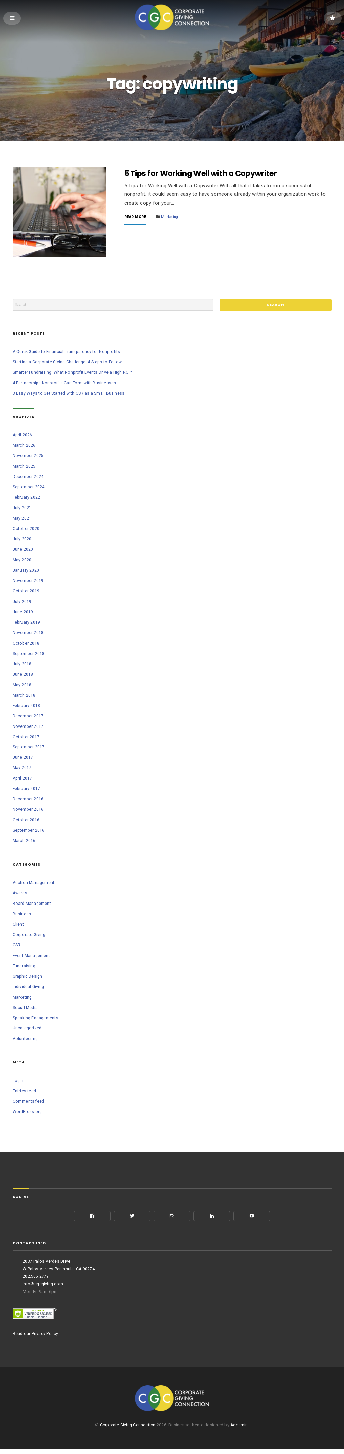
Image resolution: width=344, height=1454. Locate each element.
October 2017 (26, 738)
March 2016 (24, 842)
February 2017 (27, 790)
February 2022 (27, 498)
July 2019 (22, 603)
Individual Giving (29, 988)
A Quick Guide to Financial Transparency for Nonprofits (69, 353)
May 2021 (22, 519)
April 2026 (23, 436)
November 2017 (28, 728)
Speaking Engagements (37, 1019)
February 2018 (27, 707)
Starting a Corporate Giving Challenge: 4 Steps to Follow (70, 363)
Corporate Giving (30, 936)
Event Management (32, 957)
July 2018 (22, 665)
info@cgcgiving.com (44, 1286)
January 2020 (26, 571)
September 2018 (29, 655)
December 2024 (28, 478)
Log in (19, 1082)
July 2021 (22, 509)
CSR (17, 946)
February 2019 (27, 623)
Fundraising (24, 967)
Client (19, 925)
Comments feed (29, 1102)
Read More (136, 218)
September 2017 (29, 748)
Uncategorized (28, 1029)
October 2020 (26, 530)
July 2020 (22, 540)
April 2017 (23, 780)
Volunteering (26, 1040)
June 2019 (23, 613)
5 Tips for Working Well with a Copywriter (208, 174)
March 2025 (24, 468)
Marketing (172, 217)
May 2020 (22, 561)
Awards (20, 894)
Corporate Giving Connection (127, 1430)
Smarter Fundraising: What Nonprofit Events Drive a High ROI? (75, 374)
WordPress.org (28, 1113)
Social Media (26, 1009)
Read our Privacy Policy (36, 1336)
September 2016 (29, 832)
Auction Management (34, 884)
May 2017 (22, 769)
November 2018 (28, 634)
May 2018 (22, 686)
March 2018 (24, 696)
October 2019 (26, 592)
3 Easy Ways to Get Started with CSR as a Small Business (71, 394)
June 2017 (23, 759)
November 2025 (28, 457)
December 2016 (28, 800)
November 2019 (28, 582)
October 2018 (26, 644)
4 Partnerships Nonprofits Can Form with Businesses (67, 384)
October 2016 (26, 821)
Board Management (33, 905)
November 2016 (28, 811)
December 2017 (28, 717)
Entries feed (25, 1092)
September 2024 (29, 488)
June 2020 (23, 551)
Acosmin (241, 1430)
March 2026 (24, 447)
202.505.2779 (36, 1279)
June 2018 (23, 675)
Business (22, 915)
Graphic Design (28, 977)
